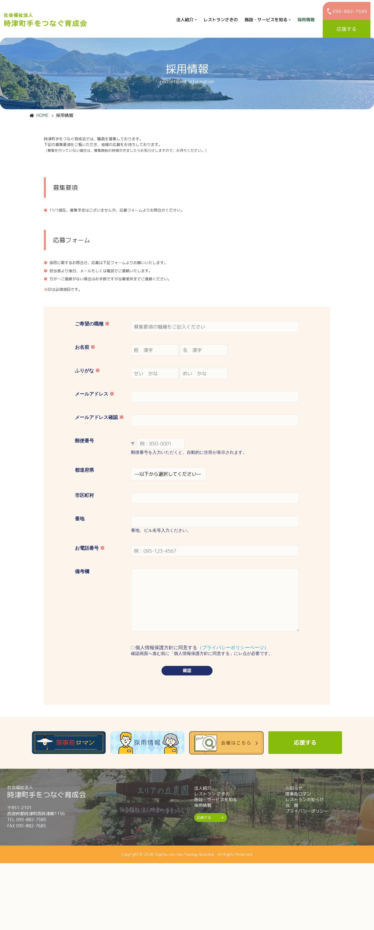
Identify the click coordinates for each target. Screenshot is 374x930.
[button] (196, 20)
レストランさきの (220, 20)
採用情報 (306, 20)
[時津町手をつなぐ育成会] (46, 20)
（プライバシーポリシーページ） (233, 708)
